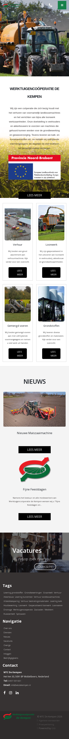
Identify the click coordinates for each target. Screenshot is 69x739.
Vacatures (8, 640)
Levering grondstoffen (13, 592)
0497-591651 (14, 680)
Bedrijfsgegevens (11, 657)
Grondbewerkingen (33, 592)
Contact (7, 649)
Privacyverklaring (46, 724)
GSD (53, 728)
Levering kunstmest (24, 596)
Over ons (8, 628)
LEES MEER (20, 272)
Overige (7, 645)
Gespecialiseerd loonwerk (39, 605)
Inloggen (7, 653)
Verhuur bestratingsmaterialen (35, 601)
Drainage (8, 609)
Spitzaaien (21, 613)
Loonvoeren (57, 605)
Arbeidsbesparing (12, 601)
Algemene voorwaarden (49, 720)
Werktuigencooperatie (23, 609)
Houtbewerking (10, 605)
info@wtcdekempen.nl (21, 685)
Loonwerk (22, 605)
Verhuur (58, 592)
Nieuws (7, 636)
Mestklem (49, 609)
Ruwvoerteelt (9, 613)
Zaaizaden (38, 609)
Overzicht (45, 566)
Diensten (8, 632)
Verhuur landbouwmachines (47, 596)
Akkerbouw (9, 596)
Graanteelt (48, 592)
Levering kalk (56, 601)
